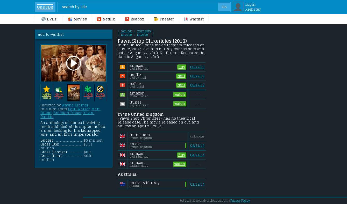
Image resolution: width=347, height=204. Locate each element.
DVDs (48, 19)
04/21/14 (197, 146)
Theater (164, 19)
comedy (144, 33)
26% (100, 94)
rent (181, 76)
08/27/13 (197, 67)
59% (46, 94)
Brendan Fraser (67, 113)
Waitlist (194, 19)
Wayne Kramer (75, 105)
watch (179, 95)
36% (58, 94)
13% (88, 94)
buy (182, 67)
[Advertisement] (251, 107)
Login (250, 4)
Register (253, 9)
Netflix (106, 19)
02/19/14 (197, 184)
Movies (77, 19)
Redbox (134, 19)
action (126, 33)
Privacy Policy (240, 200)
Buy (181, 155)
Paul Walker (79, 109)
